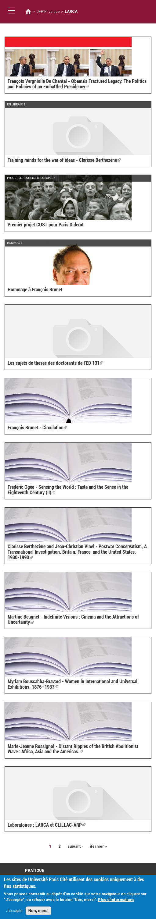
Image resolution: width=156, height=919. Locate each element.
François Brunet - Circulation (37, 428)
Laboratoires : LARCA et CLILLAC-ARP (46, 825)
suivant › (75, 846)
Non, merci (38, 912)
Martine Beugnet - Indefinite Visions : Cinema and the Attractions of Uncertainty (73, 619)
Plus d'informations (116, 901)
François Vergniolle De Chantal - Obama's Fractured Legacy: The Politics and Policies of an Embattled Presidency (77, 84)
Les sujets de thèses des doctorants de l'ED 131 (55, 363)
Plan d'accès (35, 876)
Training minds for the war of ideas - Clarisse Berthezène (64, 160)
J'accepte (14, 912)
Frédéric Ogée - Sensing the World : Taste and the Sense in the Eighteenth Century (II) (68, 489)
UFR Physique (48, 11)
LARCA (71, 11)
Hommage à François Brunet (35, 290)
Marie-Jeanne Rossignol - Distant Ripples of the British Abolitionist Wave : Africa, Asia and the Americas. (73, 749)
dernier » (98, 846)
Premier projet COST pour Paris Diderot (46, 225)
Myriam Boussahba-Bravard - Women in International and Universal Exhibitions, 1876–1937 (72, 684)
